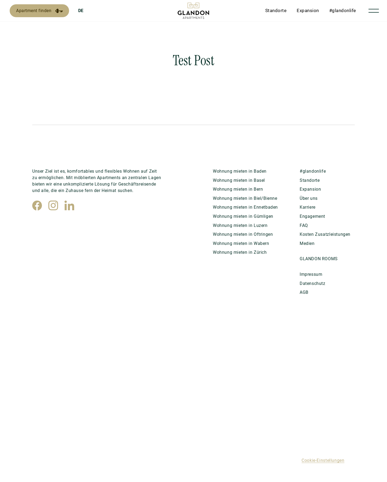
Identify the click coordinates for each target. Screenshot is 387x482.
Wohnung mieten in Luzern (240, 225)
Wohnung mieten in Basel (239, 180)
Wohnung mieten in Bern (238, 189)
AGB (304, 292)
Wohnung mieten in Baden (240, 171)
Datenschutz (312, 283)
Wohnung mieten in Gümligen (243, 216)
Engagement (312, 216)
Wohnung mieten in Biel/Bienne (245, 198)
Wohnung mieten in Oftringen (243, 234)
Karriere (308, 207)
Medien (307, 243)
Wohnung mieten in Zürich (240, 252)
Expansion (308, 10)
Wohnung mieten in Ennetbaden (245, 207)
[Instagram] (53, 205)
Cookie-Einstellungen (323, 460)
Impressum (311, 274)
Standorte (276, 10)
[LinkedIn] (69, 205)
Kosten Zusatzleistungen (325, 234)
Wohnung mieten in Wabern (241, 243)
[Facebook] (37, 205)
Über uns (309, 198)
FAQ (304, 225)
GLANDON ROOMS (319, 258)
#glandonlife (342, 10)
